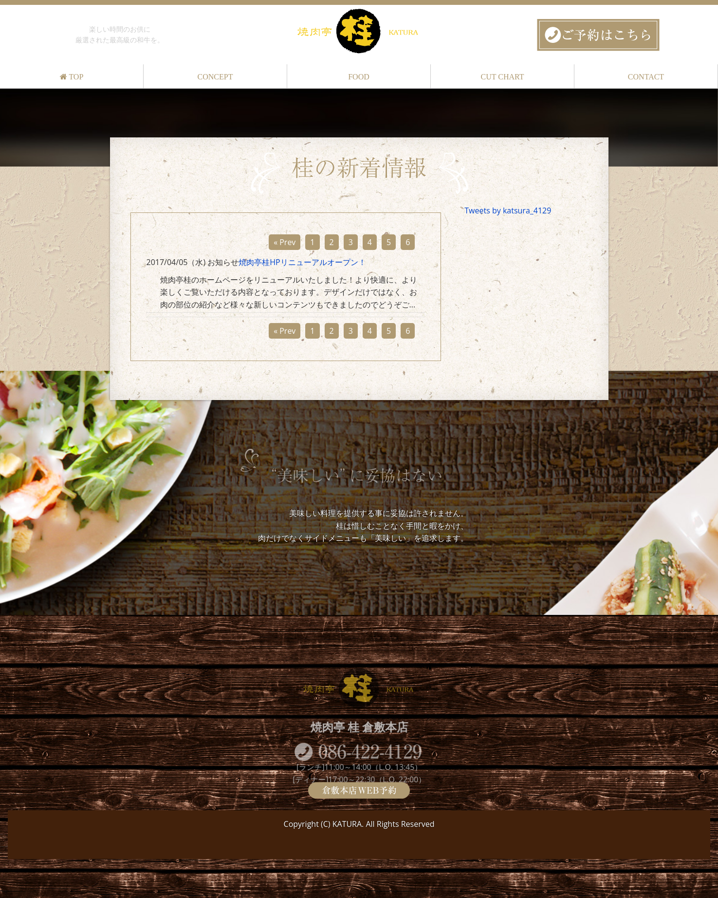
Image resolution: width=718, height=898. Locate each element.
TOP (72, 77)
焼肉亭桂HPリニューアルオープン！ (302, 262)
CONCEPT (215, 77)
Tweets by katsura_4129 (507, 210)
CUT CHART (502, 77)
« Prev (284, 242)
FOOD (358, 77)
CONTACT (646, 77)
